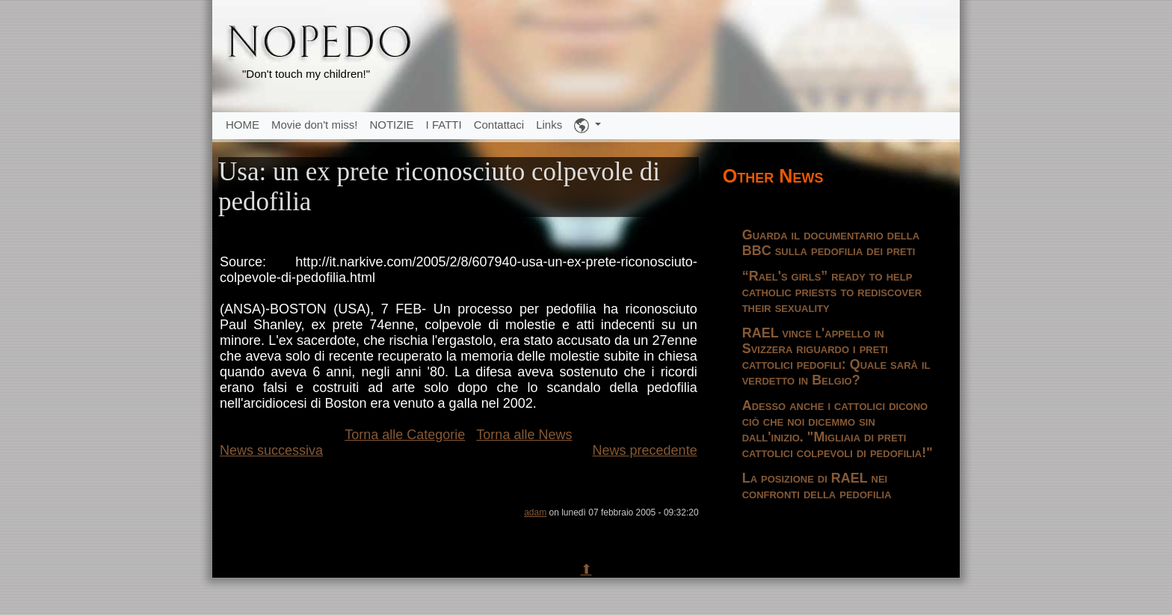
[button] (587, 125)
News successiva (271, 450)
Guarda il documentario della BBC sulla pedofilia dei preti (830, 242)
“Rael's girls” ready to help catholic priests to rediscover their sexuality (832, 292)
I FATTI (444, 124)
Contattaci (499, 124)
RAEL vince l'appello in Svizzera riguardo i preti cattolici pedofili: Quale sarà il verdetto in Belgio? (836, 356)
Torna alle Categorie (405, 434)
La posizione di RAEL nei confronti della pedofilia (817, 486)
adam (535, 512)
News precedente (645, 450)
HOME (242, 124)
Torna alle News (524, 434)
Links (549, 124)
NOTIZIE (391, 124)
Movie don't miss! (314, 124)
